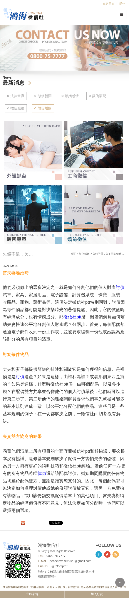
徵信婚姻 (45, 108)
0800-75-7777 (56, 555)
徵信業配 (99, 96)
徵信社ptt (72, 317)
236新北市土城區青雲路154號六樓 (71, 571)
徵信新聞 (45, 96)
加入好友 (97, 594)
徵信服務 (17, 108)
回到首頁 (108, 3)
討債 (120, 287)
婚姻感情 (72, 96)
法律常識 (17, 96)
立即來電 (32, 594)
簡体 (122, 3)
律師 (41, 473)
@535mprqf (59, 566)
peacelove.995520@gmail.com (70, 561)
